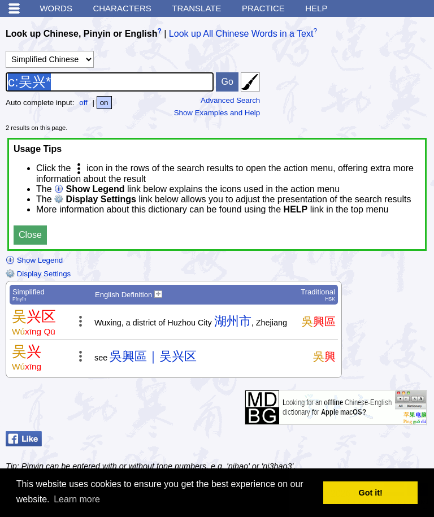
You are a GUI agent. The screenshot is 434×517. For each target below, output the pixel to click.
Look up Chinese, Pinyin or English (81, 33)
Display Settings (38, 274)
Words (56, 8)
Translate (196, 8)
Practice (263, 8)
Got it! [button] (371, 492)
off (83, 102)
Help (316, 8)
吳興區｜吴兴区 (153, 356)
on (104, 102)
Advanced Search (230, 100)
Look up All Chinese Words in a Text (241, 33)
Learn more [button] (77, 499)
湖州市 (232, 321)
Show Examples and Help (217, 112)
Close (30, 235)
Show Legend (34, 260)
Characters (122, 8)
